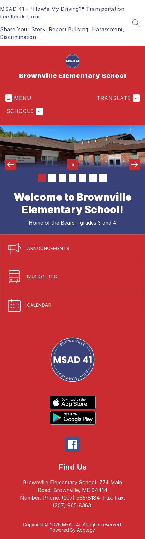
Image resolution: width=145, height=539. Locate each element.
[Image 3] (62, 178)
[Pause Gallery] (72, 164)
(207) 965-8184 (81, 497)
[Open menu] (18, 98)
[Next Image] (134, 164)
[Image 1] (42, 178)
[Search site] (136, 23)
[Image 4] (72, 178)
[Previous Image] (10, 164)
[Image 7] (103, 178)
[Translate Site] (117, 98)
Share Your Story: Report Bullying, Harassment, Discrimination (62, 33)
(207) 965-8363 (72, 505)
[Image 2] (52, 178)
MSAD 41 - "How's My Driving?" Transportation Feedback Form (62, 13)
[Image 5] (82, 178)
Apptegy (86, 530)
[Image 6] (93, 178)
